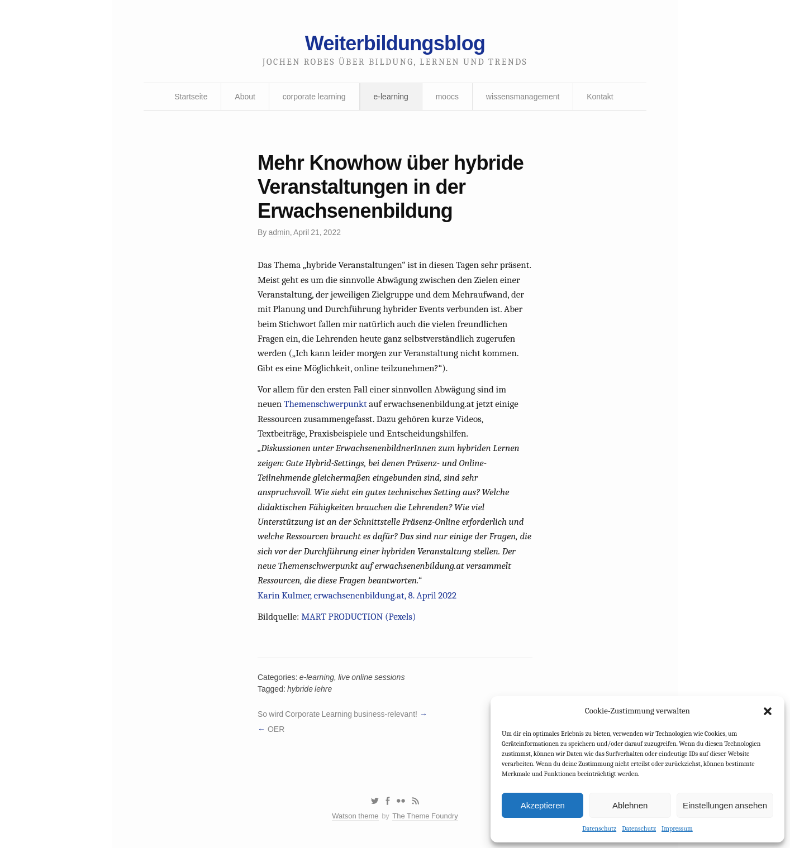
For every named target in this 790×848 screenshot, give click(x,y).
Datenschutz (599, 828)
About (245, 96)
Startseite (190, 96)
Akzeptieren (543, 805)
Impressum (677, 828)
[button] (767, 711)
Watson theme (355, 816)
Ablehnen (630, 805)
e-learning (391, 96)
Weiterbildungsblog (395, 43)
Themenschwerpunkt (325, 404)
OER (276, 729)
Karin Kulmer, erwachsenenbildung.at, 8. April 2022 (357, 595)
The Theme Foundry (425, 816)
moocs (447, 96)
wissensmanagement (523, 96)
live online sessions (371, 677)
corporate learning (314, 96)
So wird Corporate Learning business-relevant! (337, 714)
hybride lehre (309, 688)
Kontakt (600, 96)
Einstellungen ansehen (725, 805)
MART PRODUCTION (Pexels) (358, 616)
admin (279, 232)
